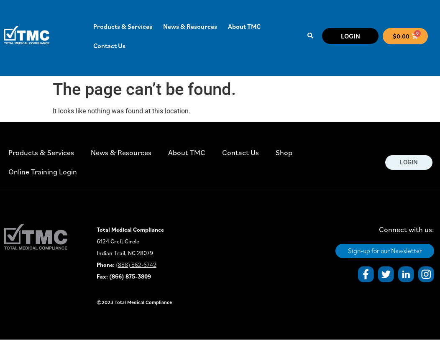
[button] (310, 36)
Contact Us (109, 45)
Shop (284, 152)
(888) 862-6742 (136, 264)
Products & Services (122, 26)
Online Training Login (42, 171)
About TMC (244, 26)
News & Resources (190, 26)
